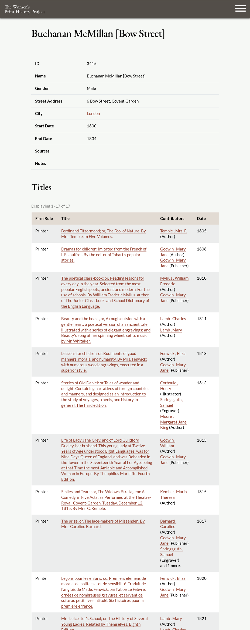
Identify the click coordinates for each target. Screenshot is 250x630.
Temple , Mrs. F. (173, 230)
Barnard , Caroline (168, 524)
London (93, 113)
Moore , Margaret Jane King (173, 422)
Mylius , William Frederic (174, 281)
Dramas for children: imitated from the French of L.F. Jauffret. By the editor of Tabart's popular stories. (103, 254)
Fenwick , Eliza (173, 353)
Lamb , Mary (171, 329)
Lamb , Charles (173, 318)
